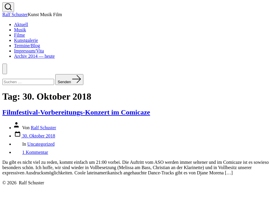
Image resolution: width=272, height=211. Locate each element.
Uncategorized (40, 144)
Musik (20, 29)
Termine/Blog (27, 45)
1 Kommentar (35, 152)
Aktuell (21, 24)
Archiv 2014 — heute (34, 56)
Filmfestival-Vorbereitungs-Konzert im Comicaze (76, 112)
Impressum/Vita (29, 50)
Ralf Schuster (43, 127)
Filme (19, 35)
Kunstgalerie (26, 40)
